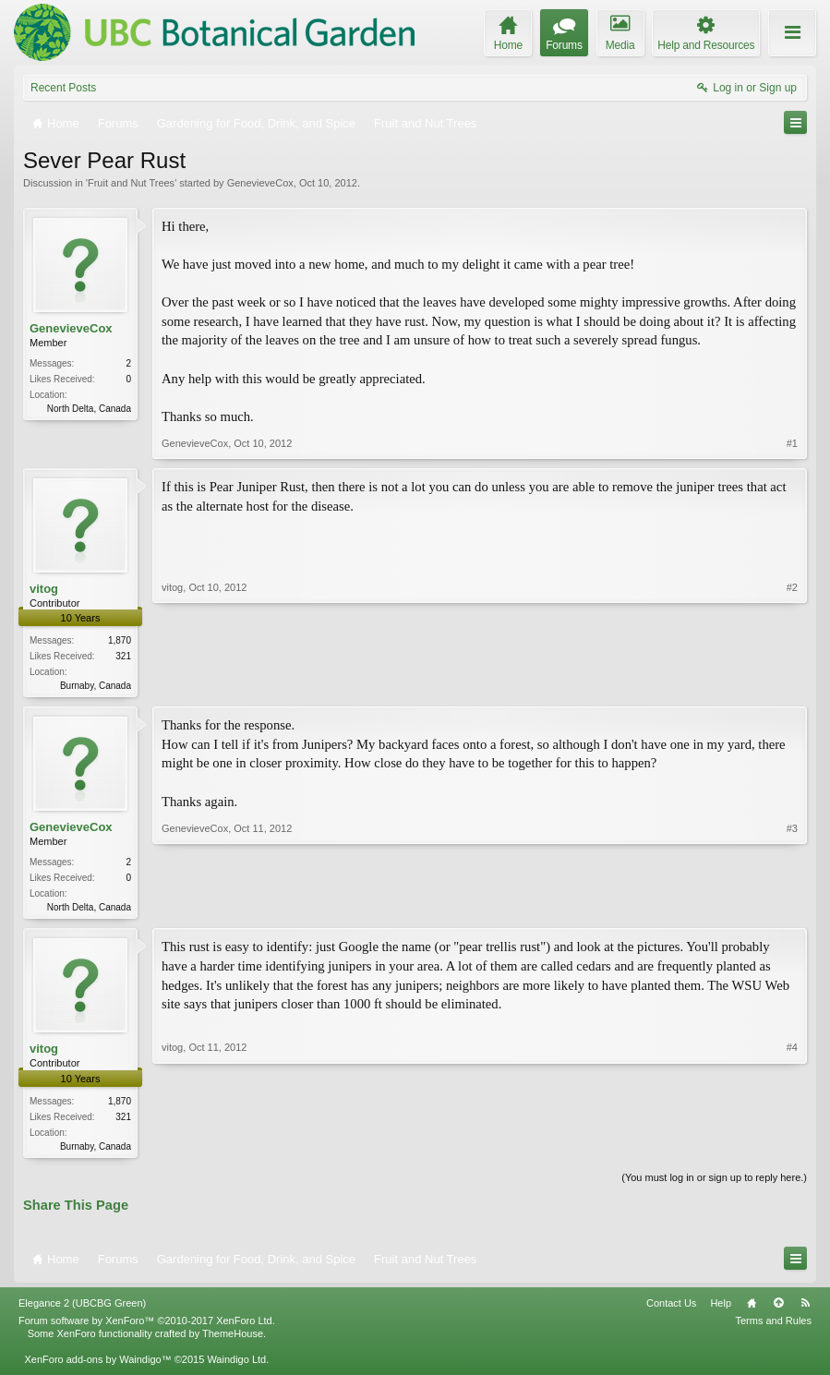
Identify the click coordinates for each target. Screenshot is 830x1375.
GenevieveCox (260, 182)
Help (720, 1308)
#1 (792, 443)
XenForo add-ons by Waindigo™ (97, 1364)
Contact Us (671, 1308)
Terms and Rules (773, 1326)
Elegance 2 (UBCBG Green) (82, 1308)
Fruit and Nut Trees (131, 182)
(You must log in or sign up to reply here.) (714, 1182)
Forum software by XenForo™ (146, 1326)
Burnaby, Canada (95, 686)
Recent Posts (63, 87)
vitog (44, 589)
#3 (792, 906)
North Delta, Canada (89, 409)
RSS (805, 1308)
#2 (792, 683)
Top (778, 1308)
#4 (792, 1146)
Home (751, 1308)
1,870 (119, 640)
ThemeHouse (232, 1339)
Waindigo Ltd (236, 1364)
